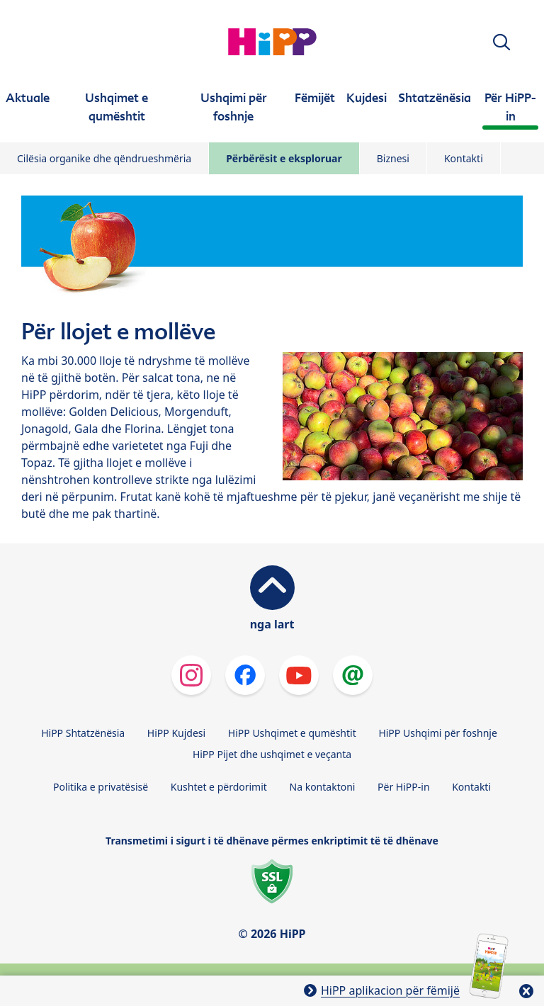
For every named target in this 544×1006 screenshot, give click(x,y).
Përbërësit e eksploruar (284, 158)
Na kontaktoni (323, 786)
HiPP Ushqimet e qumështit (292, 733)
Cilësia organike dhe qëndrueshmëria (104, 158)
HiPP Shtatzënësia (83, 733)
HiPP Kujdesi (176, 733)
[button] (501, 42)
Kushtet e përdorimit (219, 786)
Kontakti (463, 158)
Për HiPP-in (404, 786)
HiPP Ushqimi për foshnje (437, 733)
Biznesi (393, 158)
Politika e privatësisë (100, 786)
